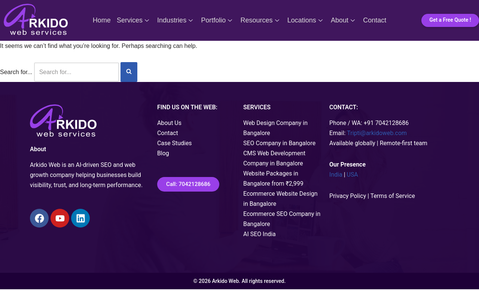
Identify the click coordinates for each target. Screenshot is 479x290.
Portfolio (216, 20)
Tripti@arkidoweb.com (377, 133)
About (341, 20)
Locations (303, 20)
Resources (259, 20)
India (335, 174)
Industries (176, 20)
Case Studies (174, 143)
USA (352, 174)
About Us (169, 122)
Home (104, 20)
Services (135, 20)
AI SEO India (259, 234)
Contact (372, 20)
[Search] (76, 72)
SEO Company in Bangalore (279, 143)
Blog (163, 153)
